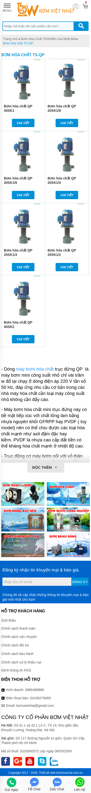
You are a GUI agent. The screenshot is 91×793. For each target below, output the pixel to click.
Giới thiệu (8, 620)
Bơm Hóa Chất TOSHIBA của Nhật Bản (48, 39)
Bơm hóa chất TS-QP (18, 43)
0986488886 (34, 690)
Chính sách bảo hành (17, 654)
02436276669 (40, 698)
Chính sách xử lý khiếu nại (21, 662)
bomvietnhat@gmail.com (35, 706)
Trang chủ (10, 39)
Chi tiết (23, 123)
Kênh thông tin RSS (16, 670)
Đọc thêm (45, 468)
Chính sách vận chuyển (19, 637)
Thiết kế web (47, 772)
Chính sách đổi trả (15, 645)
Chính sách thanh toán (18, 628)
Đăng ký (80, 582)
